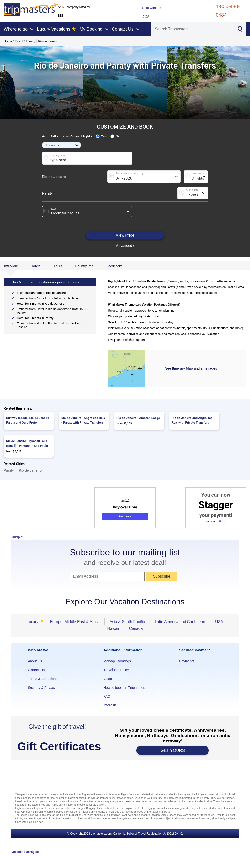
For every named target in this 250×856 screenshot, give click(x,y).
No (115, 136)
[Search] (192, 29)
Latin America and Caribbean (180, 622)
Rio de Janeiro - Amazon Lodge (138, 418)
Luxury (33, 622)
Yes (101, 136)
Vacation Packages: (25, 852)
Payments (186, 661)
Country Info (84, 266)
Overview (11, 266)
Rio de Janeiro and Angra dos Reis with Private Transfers (192, 420)
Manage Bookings (117, 661)
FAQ (107, 696)
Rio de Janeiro (48, 41)
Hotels (35, 266)
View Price (125, 235)
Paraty (30, 41)
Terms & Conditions (42, 679)
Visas (108, 679)
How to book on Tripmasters (125, 687)
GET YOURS (173, 750)
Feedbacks (115, 266)
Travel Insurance (116, 670)
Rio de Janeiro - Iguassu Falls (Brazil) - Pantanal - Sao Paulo (27, 443)
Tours (58, 266)
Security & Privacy (42, 687)
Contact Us (36, 670)
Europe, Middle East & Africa (75, 622)
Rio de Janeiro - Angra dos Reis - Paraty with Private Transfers (83, 420)
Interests (110, 705)
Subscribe (161, 576)
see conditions (216, 521)
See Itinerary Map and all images (191, 368)
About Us (35, 661)
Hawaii (113, 628)
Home (8, 41)
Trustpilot (17, 537)
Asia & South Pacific (127, 622)
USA (219, 622)
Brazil (19, 41)
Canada (136, 628)
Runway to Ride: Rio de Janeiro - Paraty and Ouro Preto (28, 420)
